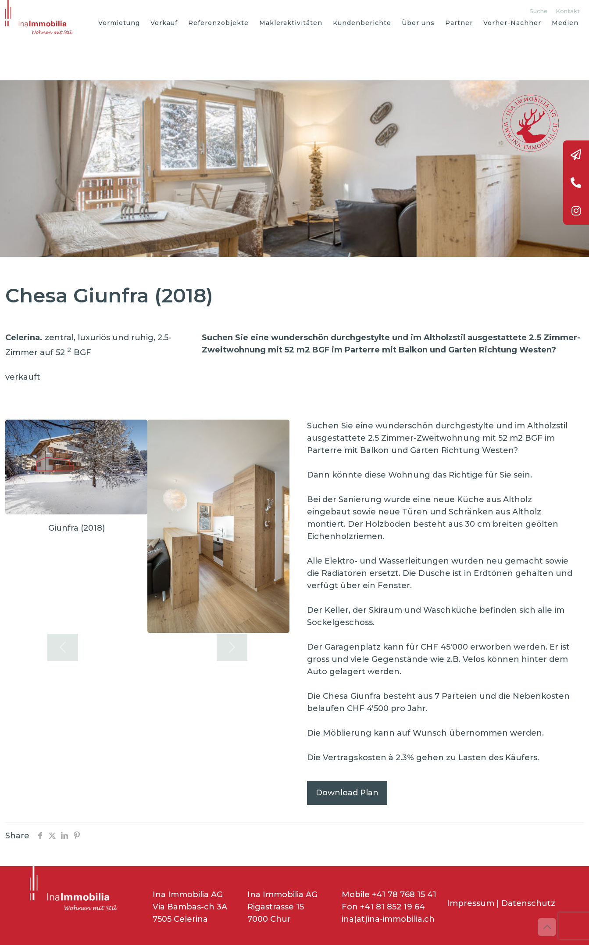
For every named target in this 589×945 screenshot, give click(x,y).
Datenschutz (528, 903)
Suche (538, 10)
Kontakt (568, 10)
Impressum (470, 903)
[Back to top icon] (547, 927)
